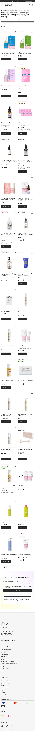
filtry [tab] (17, 20)
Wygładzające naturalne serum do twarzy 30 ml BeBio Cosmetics (25, 52)
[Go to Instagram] (7, 726)
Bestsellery (3, 694)
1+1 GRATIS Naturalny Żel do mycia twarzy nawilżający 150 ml (25, 486)
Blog (2, 671)
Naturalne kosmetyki (5, 682)
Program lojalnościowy (6, 649)
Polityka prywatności (5, 665)
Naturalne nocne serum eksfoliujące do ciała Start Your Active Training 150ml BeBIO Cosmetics (25, 274)
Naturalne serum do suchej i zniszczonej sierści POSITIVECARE (25, 161)
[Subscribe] (17, 590)
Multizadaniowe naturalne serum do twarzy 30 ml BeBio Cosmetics (9, 86)
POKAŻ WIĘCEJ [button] (7, 601)
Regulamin (3, 658)
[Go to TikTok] (11, 726)
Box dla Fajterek (4, 652)
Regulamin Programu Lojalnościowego (9, 663)
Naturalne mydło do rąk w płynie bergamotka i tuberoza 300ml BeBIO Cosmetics (25, 234)
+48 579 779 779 (7, 631)
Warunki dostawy (4, 654)
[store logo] (16, 4)
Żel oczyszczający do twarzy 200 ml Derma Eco (25, 415)
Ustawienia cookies (5, 668)
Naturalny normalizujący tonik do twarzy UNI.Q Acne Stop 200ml (25, 521)
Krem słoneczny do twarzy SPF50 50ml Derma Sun (8, 381)
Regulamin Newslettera (6, 659)
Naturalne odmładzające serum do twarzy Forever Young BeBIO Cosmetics (25, 87)
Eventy (2, 688)
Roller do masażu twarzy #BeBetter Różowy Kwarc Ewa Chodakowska (25, 448)
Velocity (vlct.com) (9, 729)
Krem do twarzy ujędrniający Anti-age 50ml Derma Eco (8, 415)
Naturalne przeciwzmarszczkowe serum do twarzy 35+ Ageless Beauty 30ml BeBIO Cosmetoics (9, 162)
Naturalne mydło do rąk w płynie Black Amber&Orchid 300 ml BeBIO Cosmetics (8, 274)
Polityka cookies (4, 666)
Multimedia (3, 685)
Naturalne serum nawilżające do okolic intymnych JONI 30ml (8, 199)
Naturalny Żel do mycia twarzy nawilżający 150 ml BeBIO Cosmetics (25, 555)
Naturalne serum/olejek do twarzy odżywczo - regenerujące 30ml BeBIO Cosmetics (8, 124)
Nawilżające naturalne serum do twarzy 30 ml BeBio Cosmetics (8, 52)
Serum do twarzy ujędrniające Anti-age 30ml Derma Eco (8, 448)
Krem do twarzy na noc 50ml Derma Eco (25, 310)
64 (7, 126)
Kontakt (2, 670)
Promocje (3, 690)
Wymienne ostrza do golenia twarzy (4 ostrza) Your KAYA (9, 310)
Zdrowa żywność (4, 680)
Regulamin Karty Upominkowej (7, 661)
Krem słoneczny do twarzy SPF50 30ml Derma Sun (8, 486)
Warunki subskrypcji (5, 656)
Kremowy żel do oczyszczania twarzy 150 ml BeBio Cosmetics (9, 555)
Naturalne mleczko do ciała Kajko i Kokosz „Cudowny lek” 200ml (8, 234)
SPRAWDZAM (29, 1)
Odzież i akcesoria (5, 687)
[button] (15, 32)
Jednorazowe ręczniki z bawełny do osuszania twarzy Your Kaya (25, 381)
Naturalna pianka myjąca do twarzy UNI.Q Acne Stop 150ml (8, 521)
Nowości (3, 692)
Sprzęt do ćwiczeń (5, 683)
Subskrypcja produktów (6, 651)
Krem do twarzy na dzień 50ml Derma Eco (7, 346)
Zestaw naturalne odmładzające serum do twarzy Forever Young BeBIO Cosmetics (25, 124)
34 (25, 557)
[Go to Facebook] (2, 726)
